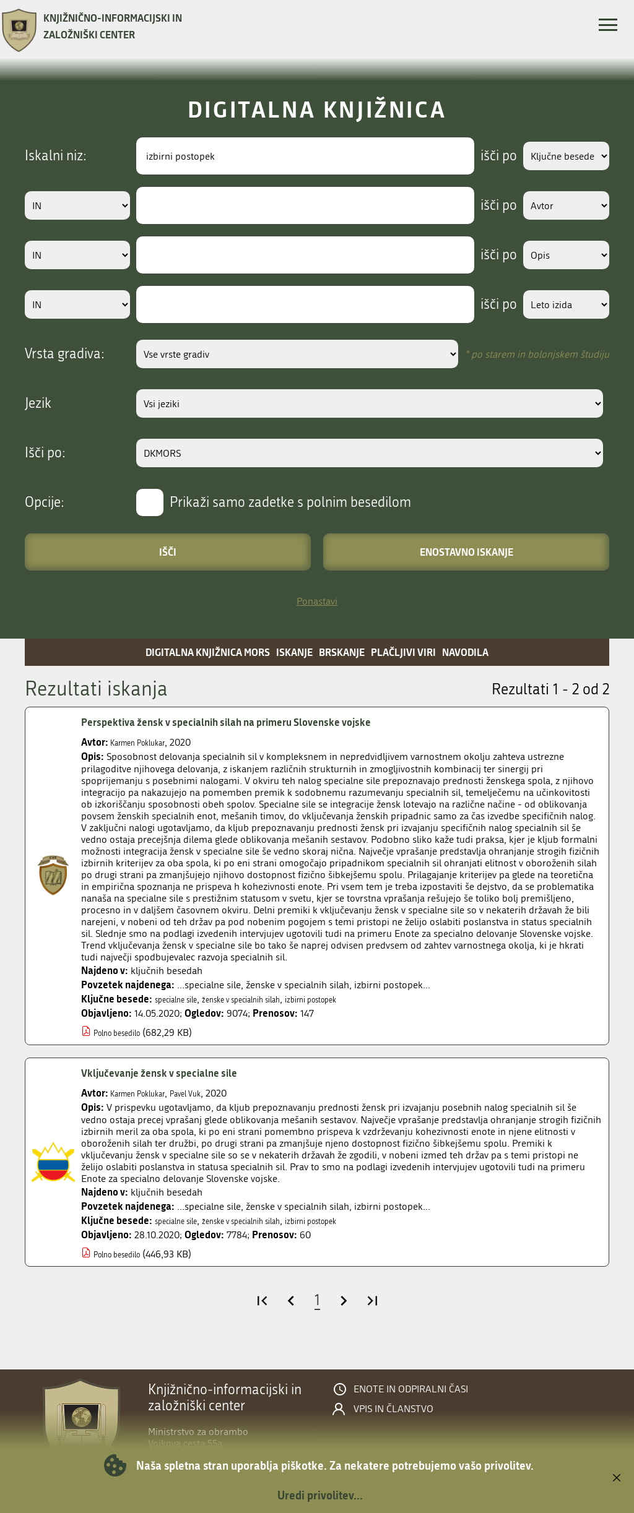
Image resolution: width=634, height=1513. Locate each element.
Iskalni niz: (56, 156)
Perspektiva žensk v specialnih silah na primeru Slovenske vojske (258, 722)
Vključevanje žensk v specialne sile (176, 1073)
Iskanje (294, 652)
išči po (482, 156)
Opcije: (44, 502)
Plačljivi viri (403, 652)
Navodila (465, 652)
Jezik (38, 403)
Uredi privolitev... (320, 1495)
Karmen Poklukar (146, 742)
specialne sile (183, 999)
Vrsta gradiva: (65, 354)
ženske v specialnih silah (267, 999)
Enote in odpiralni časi (411, 1389)
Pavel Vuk (208, 1093)
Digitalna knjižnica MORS (207, 652)
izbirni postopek (358, 999)
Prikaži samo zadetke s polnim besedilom (290, 502)
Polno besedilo (125, 1032)
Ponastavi (317, 601)
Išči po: (45, 453)
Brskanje (342, 652)
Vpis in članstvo (393, 1409)
